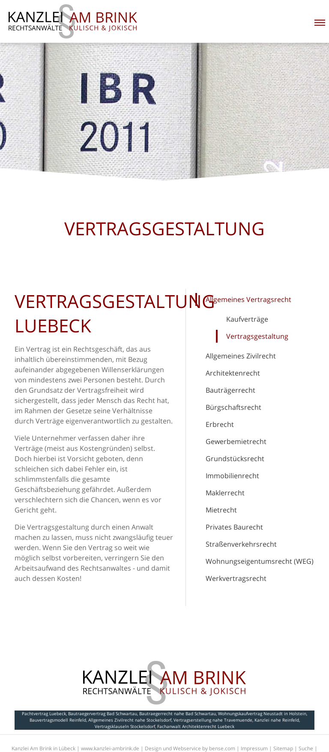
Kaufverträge (247, 319)
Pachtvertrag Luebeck (44, 713)
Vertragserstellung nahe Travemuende (212, 720)
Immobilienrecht (232, 475)
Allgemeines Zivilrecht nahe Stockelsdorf (129, 720)
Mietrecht (221, 510)
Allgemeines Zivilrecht (241, 356)
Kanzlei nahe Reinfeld (276, 720)
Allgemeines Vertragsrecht (248, 299)
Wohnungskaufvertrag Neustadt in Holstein (262, 713)
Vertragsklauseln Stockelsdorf (125, 726)
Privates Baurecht (234, 527)
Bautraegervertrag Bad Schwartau (102, 713)
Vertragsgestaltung (257, 336)
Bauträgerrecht (230, 390)
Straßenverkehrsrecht (241, 544)
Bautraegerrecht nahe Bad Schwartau (177, 713)
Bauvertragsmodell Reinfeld (58, 720)
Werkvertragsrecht (236, 578)
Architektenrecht (233, 373)
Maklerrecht (225, 492)
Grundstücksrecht (235, 458)
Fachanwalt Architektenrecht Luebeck (195, 726)
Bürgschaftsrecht (233, 407)
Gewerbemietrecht (236, 441)
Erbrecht (220, 424)
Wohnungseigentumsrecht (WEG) (260, 561)
